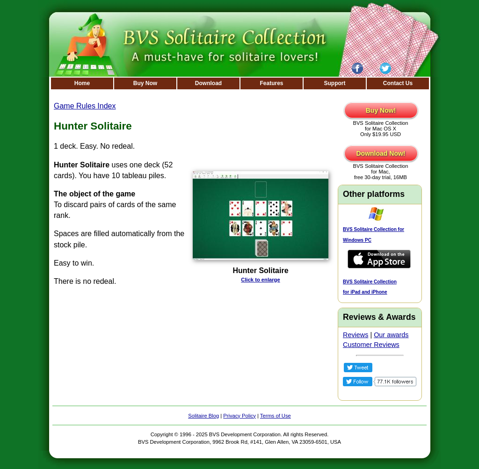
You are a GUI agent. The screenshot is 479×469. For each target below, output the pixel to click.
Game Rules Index (85, 106)
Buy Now (145, 83)
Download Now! (381, 153)
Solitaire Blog (203, 415)
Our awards (391, 335)
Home (82, 83)
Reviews (355, 335)
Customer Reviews (371, 344)
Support (335, 83)
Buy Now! (381, 110)
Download (208, 83)
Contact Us (398, 83)
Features (271, 83)
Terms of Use (275, 415)
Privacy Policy (239, 415)
